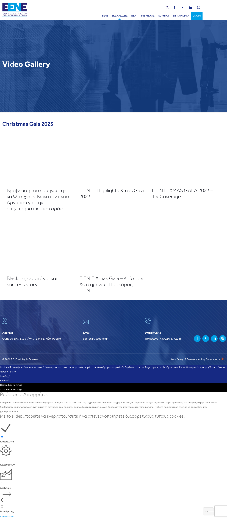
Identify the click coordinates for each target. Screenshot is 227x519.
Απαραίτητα (7, 441)
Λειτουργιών (7, 465)
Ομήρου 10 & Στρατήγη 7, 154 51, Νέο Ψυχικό (31, 338)
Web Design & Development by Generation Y (198, 359)
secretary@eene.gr (95, 338)
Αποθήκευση (7, 516)
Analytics (5, 488)
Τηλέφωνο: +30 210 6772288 (163, 338)
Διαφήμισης (7, 511)
